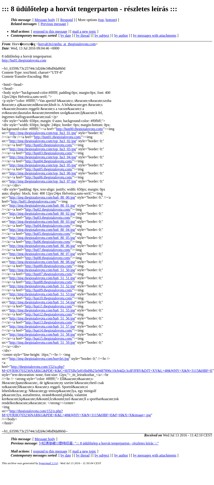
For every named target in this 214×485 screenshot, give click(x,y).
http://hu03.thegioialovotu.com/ (48, 217)
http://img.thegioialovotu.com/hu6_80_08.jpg (42, 262)
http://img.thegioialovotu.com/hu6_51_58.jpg (42, 334)
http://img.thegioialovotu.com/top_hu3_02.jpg (42, 141)
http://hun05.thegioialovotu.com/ (49, 169)
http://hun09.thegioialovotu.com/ (49, 290)
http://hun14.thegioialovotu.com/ (49, 330)
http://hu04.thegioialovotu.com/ (48, 225)
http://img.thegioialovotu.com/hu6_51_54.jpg (42, 302)
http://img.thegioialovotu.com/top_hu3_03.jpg (42, 149)
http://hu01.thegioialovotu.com (24, 60)
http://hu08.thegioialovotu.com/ (48, 258)
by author (121, 35)
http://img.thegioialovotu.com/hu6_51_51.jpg (42, 278)
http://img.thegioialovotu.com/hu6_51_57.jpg (42, 326)
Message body (45, 20)
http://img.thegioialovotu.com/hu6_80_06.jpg (42, 246)
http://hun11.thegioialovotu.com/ (48, 306)
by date (66, 35)
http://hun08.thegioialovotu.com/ (49, 282)
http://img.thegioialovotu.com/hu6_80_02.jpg (42, 213)
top (101, 20)
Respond (66, 20)
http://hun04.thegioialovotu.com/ (49, 161)
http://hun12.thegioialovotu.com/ (49, 314)
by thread (83, 35)
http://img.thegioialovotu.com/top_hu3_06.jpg (42, 173)
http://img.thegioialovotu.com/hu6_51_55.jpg (42, 310)
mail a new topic (84, 31)
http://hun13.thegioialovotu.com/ (49, 322)
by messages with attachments (154, 35)
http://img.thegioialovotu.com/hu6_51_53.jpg (42, 294)
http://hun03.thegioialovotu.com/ (49, 153)
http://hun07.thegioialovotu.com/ (49, 274)
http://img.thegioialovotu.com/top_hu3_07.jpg (42, 181)
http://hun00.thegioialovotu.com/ (79, 129)
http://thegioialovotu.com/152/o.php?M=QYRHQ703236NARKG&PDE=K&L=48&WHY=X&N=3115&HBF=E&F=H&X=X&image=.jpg (76, 413)
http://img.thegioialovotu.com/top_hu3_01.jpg (42, 133)
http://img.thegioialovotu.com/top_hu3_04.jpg (42, 157)
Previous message (53, 24)
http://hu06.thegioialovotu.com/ (48, 242)
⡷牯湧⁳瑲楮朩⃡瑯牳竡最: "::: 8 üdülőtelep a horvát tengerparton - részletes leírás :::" (99, 443)
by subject (102, 35)
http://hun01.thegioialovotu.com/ (57, 137)
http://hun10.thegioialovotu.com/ (49, 298)
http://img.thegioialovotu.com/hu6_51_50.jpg (42, 270)
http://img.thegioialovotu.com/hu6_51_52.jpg (42, 286)
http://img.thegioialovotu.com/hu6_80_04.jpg (42, 230)
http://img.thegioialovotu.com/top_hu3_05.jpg (42, 165)
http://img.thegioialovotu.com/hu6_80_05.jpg (42, 238)
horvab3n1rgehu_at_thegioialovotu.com (67, 44)
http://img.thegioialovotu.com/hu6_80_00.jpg (42, 197)
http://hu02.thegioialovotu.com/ (48, 209)
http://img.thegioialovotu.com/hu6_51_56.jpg (42, 318)
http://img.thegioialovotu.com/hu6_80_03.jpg (42, 221)
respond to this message (50, 31)
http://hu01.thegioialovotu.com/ (33, 201)
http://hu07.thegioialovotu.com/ (48, 250)
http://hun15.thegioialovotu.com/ (49, 338)
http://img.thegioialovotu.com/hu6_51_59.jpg (42, 342)
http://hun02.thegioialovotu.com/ (49, 145)
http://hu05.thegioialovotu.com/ (48, 234)
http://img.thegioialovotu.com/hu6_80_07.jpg (42, 254)
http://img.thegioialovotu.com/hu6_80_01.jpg (42, 205)
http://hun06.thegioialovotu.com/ (49, 177)
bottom (111, 20)
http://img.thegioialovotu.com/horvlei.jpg (39, 359)
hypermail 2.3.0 (48, 463)
